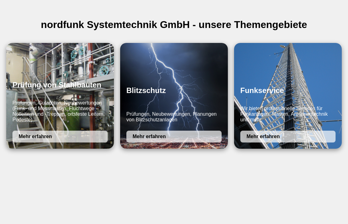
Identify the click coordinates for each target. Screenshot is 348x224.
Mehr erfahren (35, 136)
